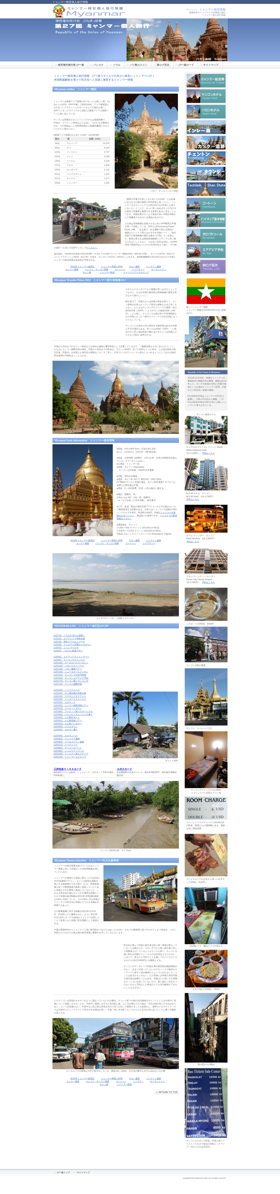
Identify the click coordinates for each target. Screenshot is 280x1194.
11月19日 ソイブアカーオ (66, 690)
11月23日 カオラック (64, 702)
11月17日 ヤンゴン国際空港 (67, 684)
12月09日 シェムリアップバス (68, 751)
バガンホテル (206, 111)
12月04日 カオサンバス (65, 735)
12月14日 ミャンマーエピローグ (69, 757)
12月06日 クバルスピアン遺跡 (68, 742)
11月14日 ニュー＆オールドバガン (70, 672)
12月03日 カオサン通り (65, 729)
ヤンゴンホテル (206, 96)
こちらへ (93, 248)
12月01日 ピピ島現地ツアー (67, 720)
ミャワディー (138, 269)
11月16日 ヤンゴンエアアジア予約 (70, 678)
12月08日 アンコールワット (67, 748)
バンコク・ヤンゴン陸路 (96, 269)
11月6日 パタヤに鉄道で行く (68, 651)
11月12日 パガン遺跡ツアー (67, 669)
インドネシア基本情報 (206, 220)
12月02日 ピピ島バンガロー (67, 723)
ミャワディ (138, 1081)
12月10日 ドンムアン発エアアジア (70, 754)
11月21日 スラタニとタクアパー (69, 696)
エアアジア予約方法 (206, 251)
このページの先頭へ (167, 1092)
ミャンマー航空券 (206, 80)
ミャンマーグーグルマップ (136, 272)
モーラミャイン (158, 269)
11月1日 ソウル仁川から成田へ (69, 635)
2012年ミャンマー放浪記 (82, 266)
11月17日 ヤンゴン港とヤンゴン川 (70, 681)
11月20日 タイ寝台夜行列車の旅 (69, 693)
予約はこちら (208, 453)
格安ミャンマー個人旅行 (91, 11)
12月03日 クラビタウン (65, 726)
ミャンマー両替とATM (111, 266)
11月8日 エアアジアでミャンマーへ (71, 657)
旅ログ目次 (206, 266)
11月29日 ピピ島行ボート (66, 717)
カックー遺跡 (72, 269)
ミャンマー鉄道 (107, 272)
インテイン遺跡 (153, 266)
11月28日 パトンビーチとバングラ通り (73, 714)
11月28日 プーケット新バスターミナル (73, 711)
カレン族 (87, 272)
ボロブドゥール (206, 235)
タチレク (206, 189)
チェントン (206, 158)
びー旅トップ (63, 1172)
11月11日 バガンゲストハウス (68, 666)
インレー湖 (206, 127)
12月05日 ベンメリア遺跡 (66, 739)
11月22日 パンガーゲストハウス (69, 699)
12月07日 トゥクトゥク (65, 745)
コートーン (120, 269)
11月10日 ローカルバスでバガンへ (70, 663)
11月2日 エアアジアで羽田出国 (69, 638)
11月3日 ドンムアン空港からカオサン (72, 644)
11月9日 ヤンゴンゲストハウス (69, 660)
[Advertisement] (86, 312)
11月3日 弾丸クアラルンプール (69, 641)
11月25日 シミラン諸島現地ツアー (70, 705)
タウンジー (206, 173)
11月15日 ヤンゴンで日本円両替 (69, 675)
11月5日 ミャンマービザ (66, 647)
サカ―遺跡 (134, 266)
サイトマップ (83, 1172)
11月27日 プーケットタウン (67, 708)
